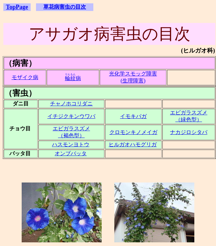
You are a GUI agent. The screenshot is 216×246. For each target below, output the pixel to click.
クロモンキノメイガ (133, 132)
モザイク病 (25, 77)
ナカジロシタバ (188, 132)
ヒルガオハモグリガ (133, 144)
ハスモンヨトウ (70, 144)
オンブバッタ (71, 153)
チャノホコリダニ (71, 103)
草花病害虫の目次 (64, 7)
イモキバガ (133, 116)
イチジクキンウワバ (71, 116)
